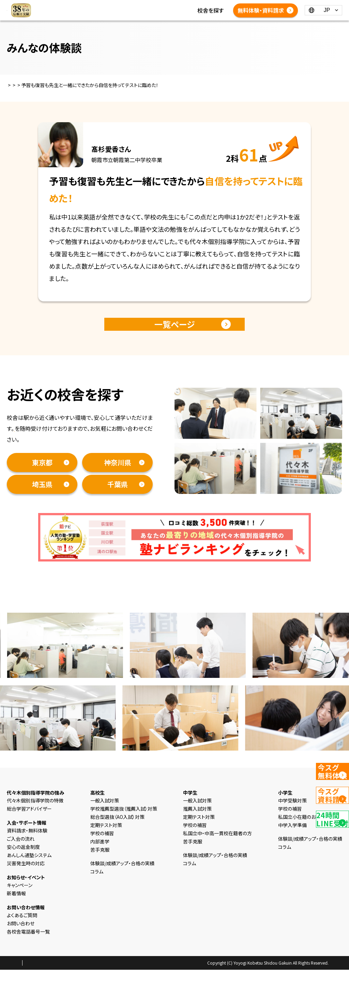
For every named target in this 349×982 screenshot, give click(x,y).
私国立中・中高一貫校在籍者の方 (217, 845)
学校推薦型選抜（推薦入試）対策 (123, 820)
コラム (172, 10)
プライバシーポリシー (42, 975)
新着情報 (149, 10)
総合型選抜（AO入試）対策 (117, 829)
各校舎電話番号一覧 (202, 27)
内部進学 (99, 853)
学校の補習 (102, 845)
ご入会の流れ (20, 851)
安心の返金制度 (23, 859)
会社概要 (77, 975)
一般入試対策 (104, 812)
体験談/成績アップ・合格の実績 (174, 18)
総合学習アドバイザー (29, 820)
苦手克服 (99, 861)
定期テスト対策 (106, 837)
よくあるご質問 (155, 27)
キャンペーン (19, 897)
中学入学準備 (292, 837)
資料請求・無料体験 (37, 441)
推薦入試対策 (197, 820)
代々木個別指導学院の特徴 (35, 812)
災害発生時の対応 (26, 875)
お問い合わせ (20, 935)
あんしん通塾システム (29, 867)
